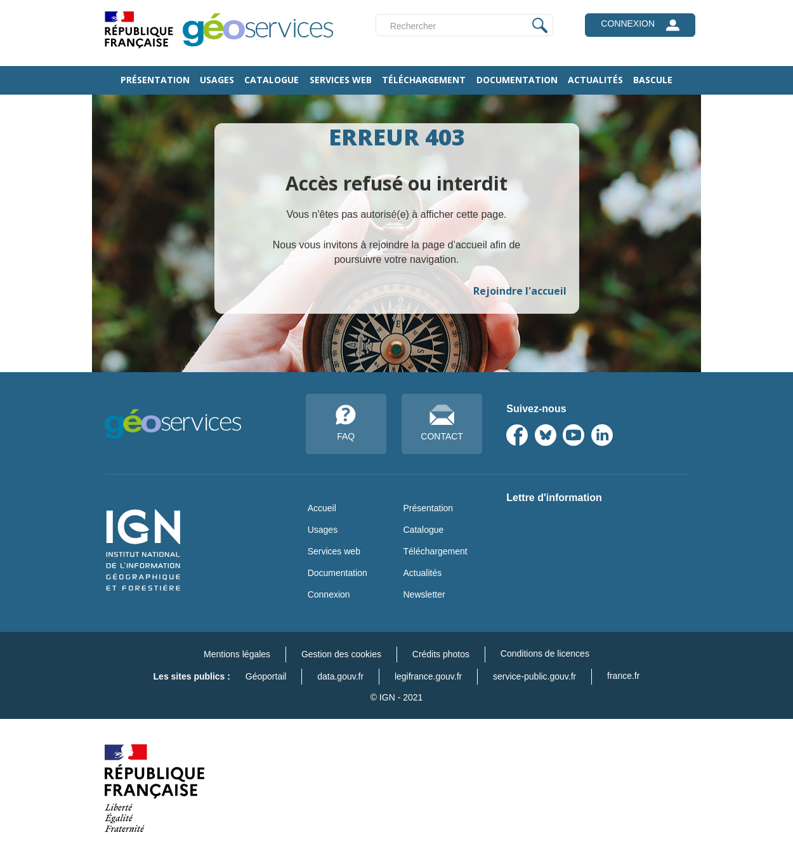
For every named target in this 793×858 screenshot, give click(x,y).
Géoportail (266, 676)
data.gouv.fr (340, 676)
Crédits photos (440, 654)
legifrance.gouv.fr (428, 676)
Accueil (322, 508)
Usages (217, 80)
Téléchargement (424, 80)
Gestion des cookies (341, 654)
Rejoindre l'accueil (520, 291)
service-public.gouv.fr (534, 676)
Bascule (652, 80)
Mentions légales (237, 654)
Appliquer (540, 25)
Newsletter (424, 594)
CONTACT (442, 423)
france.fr (623, 676)
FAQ (346, 423)
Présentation (155, 80)
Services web (341, 80)
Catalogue (271, 80)
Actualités (595, 80)
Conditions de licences (545, 653)
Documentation (517, 80)
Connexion (329, 594)
